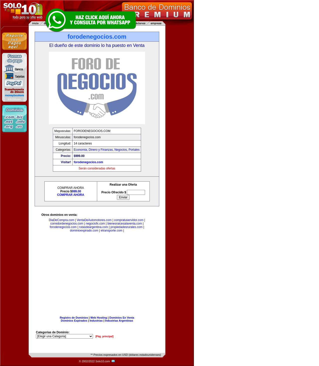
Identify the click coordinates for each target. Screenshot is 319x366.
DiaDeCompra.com (61, 220)
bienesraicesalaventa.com (124, 223)
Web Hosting (98, 317)
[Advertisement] (97, 275)
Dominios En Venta (121, 317)
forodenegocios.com (88, 162)
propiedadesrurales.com (126, 227)
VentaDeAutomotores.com (94, 220)
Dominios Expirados (74, 320)
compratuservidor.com (129, 220)
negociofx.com (95, 223)
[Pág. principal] (104, 336)
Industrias (96, 320)
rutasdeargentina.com (93, 227)
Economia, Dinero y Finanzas (93, 149)
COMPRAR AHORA (70, 195)
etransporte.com (111, 230)
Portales (134, 149)
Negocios (120, 149)
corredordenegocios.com (66, 223)
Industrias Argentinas (119, 320)
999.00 (76, 191)
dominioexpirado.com (84, 230)
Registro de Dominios (74, 317)
